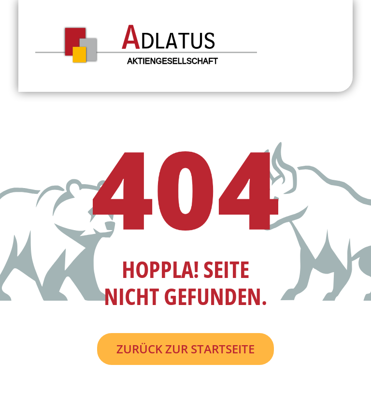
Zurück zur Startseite (185, 349)
